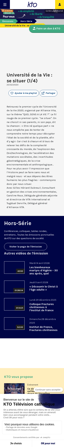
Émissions (7, 21)
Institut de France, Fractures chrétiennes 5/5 (43, 330)
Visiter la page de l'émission (25, 246)
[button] (48, 93)
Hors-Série (26, 21)
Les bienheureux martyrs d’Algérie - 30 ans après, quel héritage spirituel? (43, 272)
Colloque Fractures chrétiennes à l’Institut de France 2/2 (41, 308)
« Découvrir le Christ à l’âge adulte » (43, 288)
